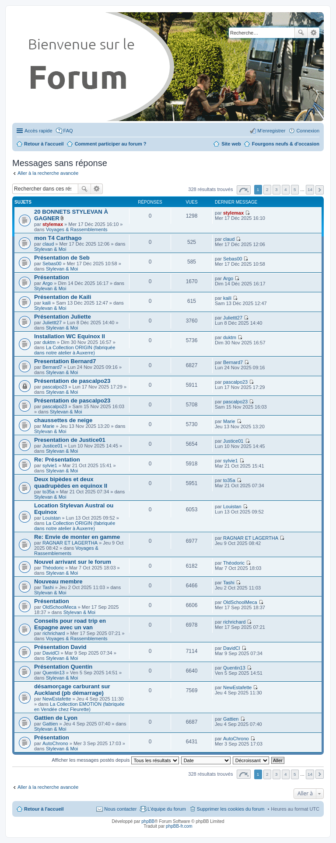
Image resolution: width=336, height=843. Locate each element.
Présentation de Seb (62, 257)
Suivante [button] (319, 189)
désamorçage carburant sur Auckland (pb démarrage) (72, 689)
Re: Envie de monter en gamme (77, 537)
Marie (48, 426)
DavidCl (51, 653)
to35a (48, 491)
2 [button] (267, 189)
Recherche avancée (313, 33)
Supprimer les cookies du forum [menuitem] (231, 809)
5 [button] (295, 189)
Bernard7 (52, 367)
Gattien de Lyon (55, 718)
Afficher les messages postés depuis (115, 760)
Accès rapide (38, 130)
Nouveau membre (58, 581)
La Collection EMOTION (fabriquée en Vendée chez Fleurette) (79, 706)
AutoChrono (55, 743)
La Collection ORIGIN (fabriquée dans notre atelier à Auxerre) (74, 350)
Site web (231, 143)
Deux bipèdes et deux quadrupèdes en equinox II (70, 482)
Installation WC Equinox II (69, 336)
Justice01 (52, 445)
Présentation (51, 277)
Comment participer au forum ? (111, 143)
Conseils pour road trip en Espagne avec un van (70, 624)
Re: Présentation (57, 459)
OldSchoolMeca (59, 607)
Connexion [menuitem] (307, 130)
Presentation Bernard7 (65, 361)
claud (48, 243)
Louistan (51, 517)
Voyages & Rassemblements (77, 229)
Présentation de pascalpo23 (72, 381)
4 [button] (285, 189)
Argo (47, 283)
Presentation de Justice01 (69, 440)
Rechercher (301, 33)
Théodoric (53, 567)
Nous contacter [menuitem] (120, 809)
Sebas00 (51, 263)
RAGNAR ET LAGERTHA (70, 542)
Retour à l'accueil (44, 809)
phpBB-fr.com (179, 826)
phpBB (147, 821)
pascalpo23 (54, 386)
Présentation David (60, 647)
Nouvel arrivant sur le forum (72, 562)
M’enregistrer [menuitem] (271, 130)
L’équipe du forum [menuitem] (166, 809)
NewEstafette (56, 698)
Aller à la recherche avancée (48, 173)
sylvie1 (49, 465)
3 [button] (276, 189)
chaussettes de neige (63, 420)
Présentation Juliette (62, 316)
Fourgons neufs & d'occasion (285, 143)
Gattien (50, 723)
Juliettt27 (52, 322)
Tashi (48, 587)
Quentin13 (53, 672)
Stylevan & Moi (50, 249)
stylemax (52, 224)
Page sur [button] (244, 189)
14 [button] (310, 189)
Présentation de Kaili (62, 297)
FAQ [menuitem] (68, 130)
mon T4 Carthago (57, 238)
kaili (46, 302)
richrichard (53, 633)
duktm (49, 342)
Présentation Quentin (63, 666)
